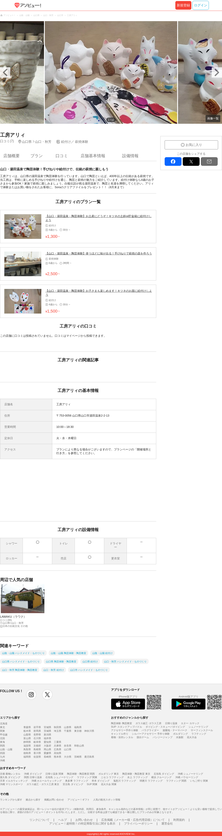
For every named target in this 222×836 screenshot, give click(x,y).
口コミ (62, 155)
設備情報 (130, 155)
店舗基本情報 (93, 155)
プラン (36, 155)
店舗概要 (11, 155)
